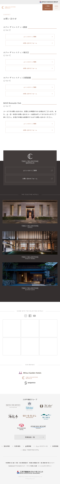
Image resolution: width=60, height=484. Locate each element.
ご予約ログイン (47, 7)
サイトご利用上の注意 (31, 466)
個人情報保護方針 (23, 463)
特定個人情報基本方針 (34, 463)
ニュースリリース (42, 446)
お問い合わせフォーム (30, 43)
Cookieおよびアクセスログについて (16, 466)
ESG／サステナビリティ (31, 450)
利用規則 (17, 446)
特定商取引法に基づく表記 (12, 463)
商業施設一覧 (30, 437)
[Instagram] (12, 328)
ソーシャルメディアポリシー (45, 466)
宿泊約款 (7, 446)
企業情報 (28, 446)
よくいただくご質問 (30, 36)
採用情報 (55, 446)
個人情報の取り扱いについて (47, 463)
